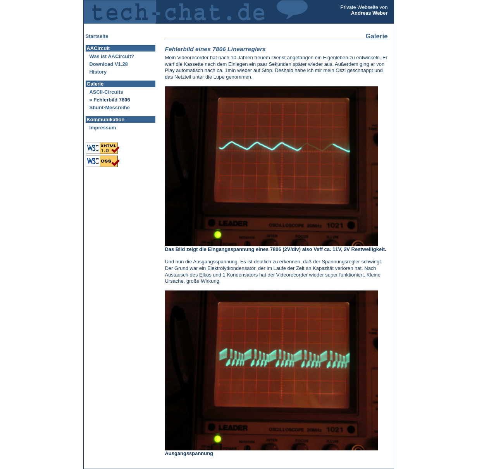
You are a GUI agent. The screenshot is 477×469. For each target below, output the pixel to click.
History (98, 72)
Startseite (97, 36)
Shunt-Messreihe (110, 107)
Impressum (103, 128)
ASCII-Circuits (106, 92)
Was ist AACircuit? (112, 56)
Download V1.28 (109, 64)
